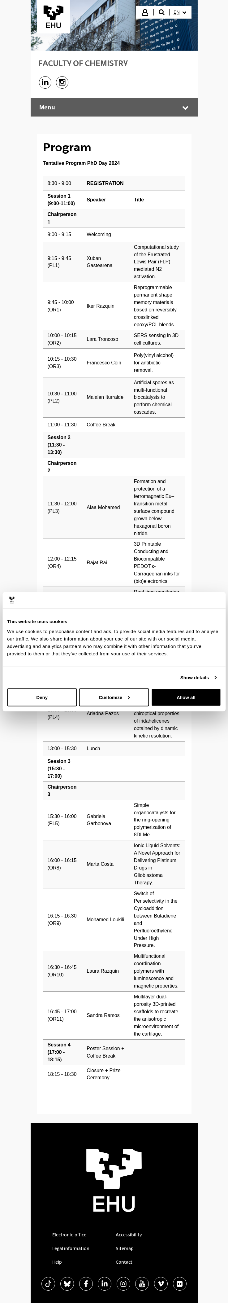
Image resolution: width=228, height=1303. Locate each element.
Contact (124, 1262)
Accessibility (129, 1234)
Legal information (70, 1248)
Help (57, 1262)
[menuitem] (180, 12)
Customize (114, 697)
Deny (42, 697)
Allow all (186, 697)
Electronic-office (69, 1234)
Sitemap (125, 1248)
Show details (194, 677)
